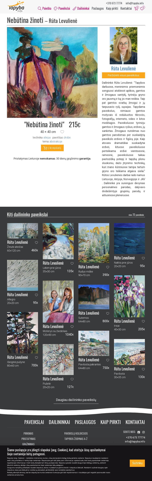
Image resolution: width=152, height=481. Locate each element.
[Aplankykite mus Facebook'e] (139, 433)
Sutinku (137, 463)
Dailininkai (59, 422)
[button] (62, 132)
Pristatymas (28, 439)
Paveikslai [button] (62, 8)
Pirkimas (28, 434)
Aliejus (47, 138)
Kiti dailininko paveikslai (27, 214)
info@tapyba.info (135, 3)
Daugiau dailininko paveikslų (76, 400)
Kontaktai (126, 8)
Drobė (67, 138)
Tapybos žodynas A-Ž (75, 439)
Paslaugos (98, 8)
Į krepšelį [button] (52, 149)
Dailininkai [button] (81, 8)
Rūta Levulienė (123, 68)
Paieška (44, 8)
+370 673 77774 (114, 3)
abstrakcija (56, 142)
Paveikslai (34, 422)
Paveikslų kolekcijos (76, 434)
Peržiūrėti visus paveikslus (123, 76)
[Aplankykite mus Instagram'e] (143, 433)
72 (136, 215)
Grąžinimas (28, 445)
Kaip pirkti (112, 8)
